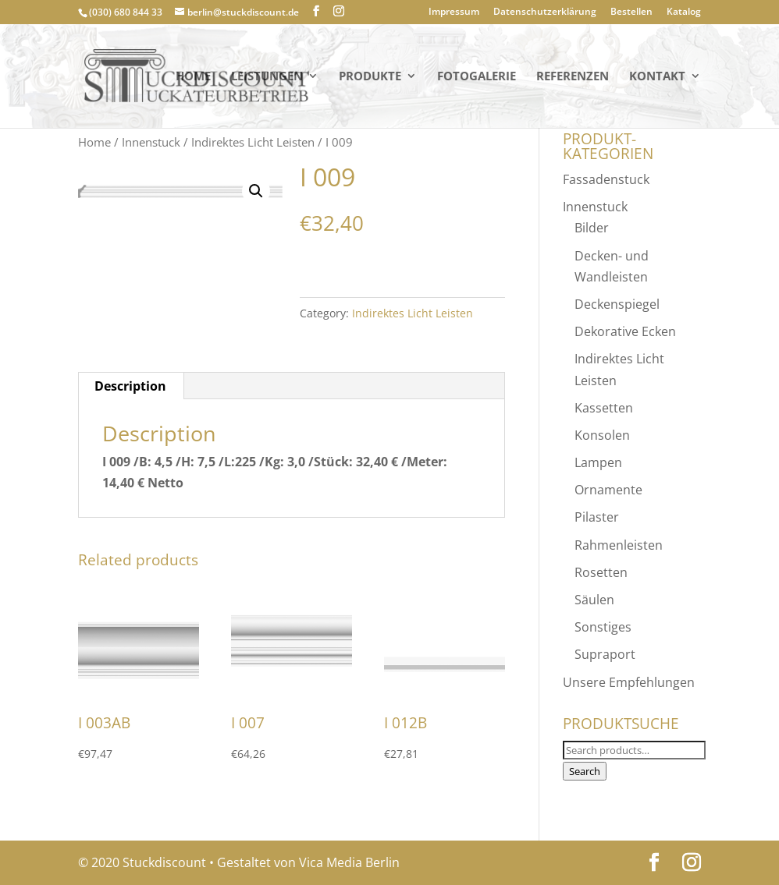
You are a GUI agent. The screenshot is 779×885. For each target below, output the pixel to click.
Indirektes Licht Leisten (253, 142)
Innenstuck (151, 142)
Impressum (454, 12)
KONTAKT (657, 76)
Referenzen (572, 76)
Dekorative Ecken (625, 331)
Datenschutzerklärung (544, 12)
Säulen (594, 599)
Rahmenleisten (618, 545)
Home (193, 76)
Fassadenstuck (606, 179)
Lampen (598, 462)
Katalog (684, 12)
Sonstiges (602, 626)
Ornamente (608, 489)
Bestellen (631, 12)
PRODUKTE (370, 76)
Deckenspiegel (617, 304)
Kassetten (603, 407)
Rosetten (601, 572)
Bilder (591, 227)
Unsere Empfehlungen (629, 682)
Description (130, 386)
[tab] (130, 386)
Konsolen (602, 435)
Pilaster (596, 517)
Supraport (604, 654)
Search (584, 771)
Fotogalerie (476, 76)
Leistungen (267, 76)
